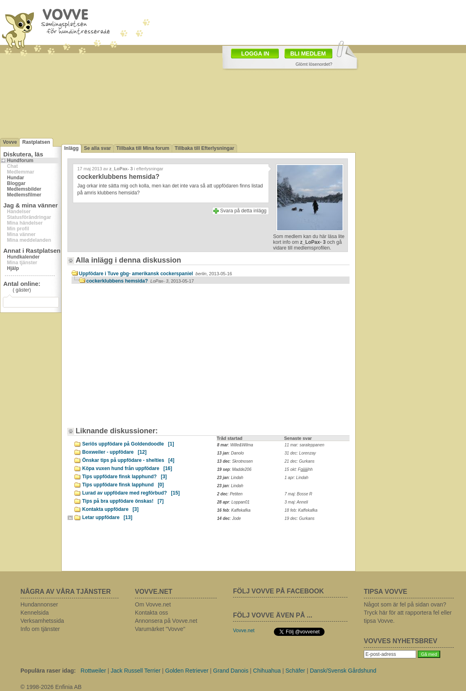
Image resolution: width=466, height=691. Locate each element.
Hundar (15, 178)
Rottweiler (93, 670)
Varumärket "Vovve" (160, 629)
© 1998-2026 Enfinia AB (51, 687)
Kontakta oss (151, 612)
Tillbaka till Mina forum (142, 148)
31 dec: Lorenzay (300, 453)
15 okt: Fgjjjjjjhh (299, 469)
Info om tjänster (40, 629)
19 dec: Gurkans (299, 518)
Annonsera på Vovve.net (166, 620)
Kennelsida (34, 612)
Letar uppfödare (107, 517)
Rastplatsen (36, 142)
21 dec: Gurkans (299, 461)
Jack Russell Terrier (136, 670)
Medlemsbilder (24, 189)
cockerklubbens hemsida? (140, 281)
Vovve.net (244, 630)
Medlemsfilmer (24, 195)
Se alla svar (97, 148)
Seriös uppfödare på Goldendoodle (128, 444)
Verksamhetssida (42, 620)
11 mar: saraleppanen (304, 445)
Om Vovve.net (153, 604)
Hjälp (13, 268)
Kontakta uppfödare (110, 509)
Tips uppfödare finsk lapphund (123, 485)
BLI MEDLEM (308, 53)
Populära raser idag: (48, 670)
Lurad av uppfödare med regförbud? (131, 493)
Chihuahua (267, 670)
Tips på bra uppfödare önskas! (123, 501)
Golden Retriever (186, 670)
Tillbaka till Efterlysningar (204, 148)
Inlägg (71, 148)
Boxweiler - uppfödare (114, 452)
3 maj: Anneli (296, 502)
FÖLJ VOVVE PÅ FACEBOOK (278, 591)
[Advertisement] (141, 359)
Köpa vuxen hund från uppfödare (127, 468)
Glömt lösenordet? (314, 64)
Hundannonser (39, 604)
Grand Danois (230, 670)
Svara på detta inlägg (243, 211)
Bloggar (16, 183)
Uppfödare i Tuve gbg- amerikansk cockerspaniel (155, 273)
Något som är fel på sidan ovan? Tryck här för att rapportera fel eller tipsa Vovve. (408, 612)
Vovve (10, 142)
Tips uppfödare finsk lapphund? (124, 476)
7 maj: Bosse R (298, 494)
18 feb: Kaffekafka (301, 510)
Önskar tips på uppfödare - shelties (128, 460)
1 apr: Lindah (296, 477)
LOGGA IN (255, 53)
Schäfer (295, 670)
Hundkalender (23, 257)
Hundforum (20, 160)
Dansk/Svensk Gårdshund (343, 670)
